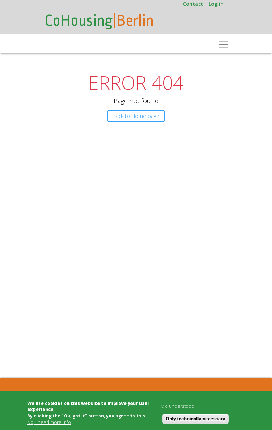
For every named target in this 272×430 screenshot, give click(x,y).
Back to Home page (136, 116)
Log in (216, 3)
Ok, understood (177, 406)
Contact (193, 3)
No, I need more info (49, 422)
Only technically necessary (195, 418)
